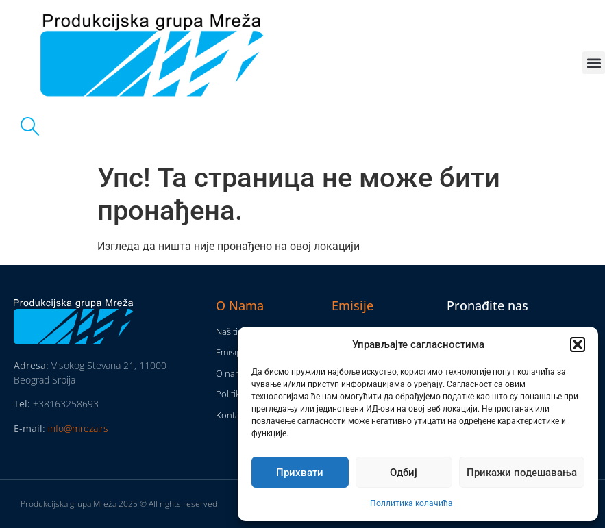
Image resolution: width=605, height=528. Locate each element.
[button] (577, 344)
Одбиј (403, 472)
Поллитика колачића (411, 503)
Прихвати (299, 472)
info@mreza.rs (78, 428)
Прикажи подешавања (522, 472)
